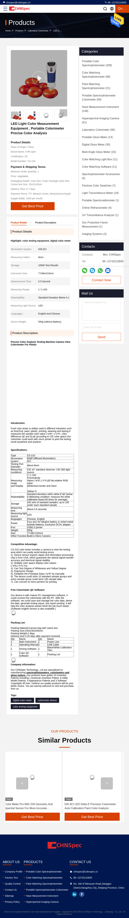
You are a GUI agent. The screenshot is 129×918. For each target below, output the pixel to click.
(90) (98, 129)
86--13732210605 (115, 2)
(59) (99, 97)
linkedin (74, 894)
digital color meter (22, 700)
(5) (101, 176)
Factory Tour (11, 877)
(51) (100, 120)
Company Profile (14, 871)
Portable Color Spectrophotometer (44, 871)
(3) (94, 234)
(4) (97, 207)
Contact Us (11, 889)
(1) (100, 200)
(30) (96, 144)
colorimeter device (47, 700)
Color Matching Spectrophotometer (44, 877)
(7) (99, 185)
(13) (97, 137)
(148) (100, 109)
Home (8, 31)
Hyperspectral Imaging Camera (42, 902)
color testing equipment (25, 706)
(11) (100, 159)
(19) (100, 193)
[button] (63, 113)
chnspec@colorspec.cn (16, 2)
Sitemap (9, 895)
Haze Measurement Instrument (42, 895)
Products (19, 31)
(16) (99, 152)
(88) (96, 74)
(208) (97, 63)
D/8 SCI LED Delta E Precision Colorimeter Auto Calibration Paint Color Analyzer (92, 806)
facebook (81, 894)
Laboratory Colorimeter (38, 31)
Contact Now (101, 280)
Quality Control (13, 883)
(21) (96, 86)
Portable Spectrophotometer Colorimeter (47, 889)
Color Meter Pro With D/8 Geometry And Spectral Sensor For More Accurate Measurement (31, 806)
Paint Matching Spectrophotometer (44, 883)
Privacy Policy (12, 902)
